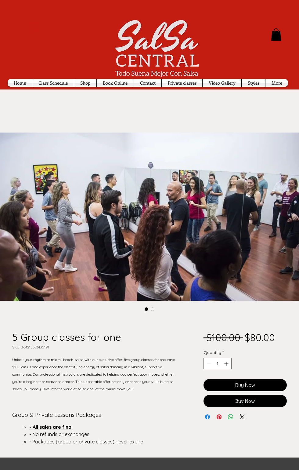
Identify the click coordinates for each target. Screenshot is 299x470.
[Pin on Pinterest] (219, 417)
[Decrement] (208, 363)
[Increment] (227, 363)
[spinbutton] (217, 363)
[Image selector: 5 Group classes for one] (146, 309)
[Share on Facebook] (207, 417)
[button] (276, 34)
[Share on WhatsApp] (230, 417)
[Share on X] (242, 417)
